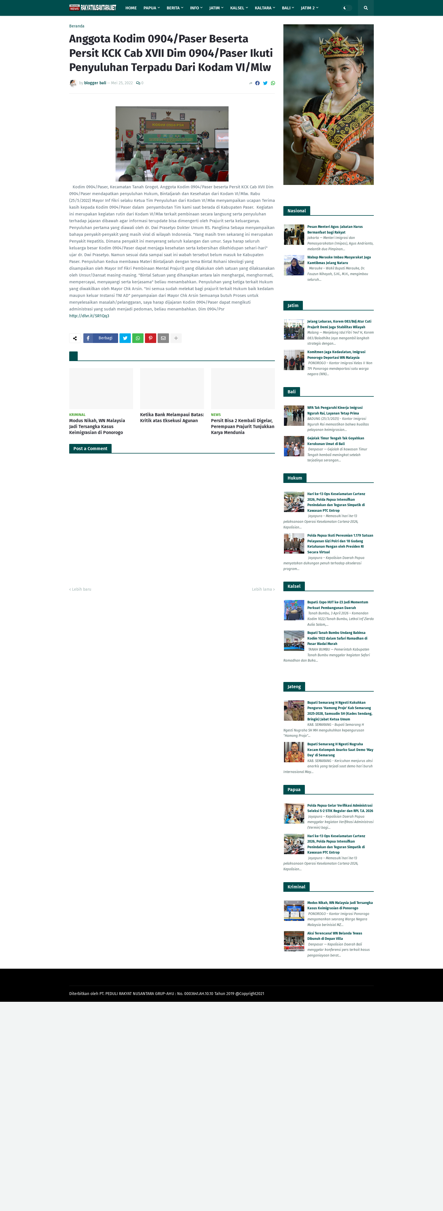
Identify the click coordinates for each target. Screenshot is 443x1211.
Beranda (76, 26)
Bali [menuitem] (286, 7)
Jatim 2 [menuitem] (308, 7)
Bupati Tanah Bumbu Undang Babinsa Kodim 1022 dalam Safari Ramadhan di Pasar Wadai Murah (337, 638)
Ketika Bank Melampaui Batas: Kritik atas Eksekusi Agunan (172, 417)
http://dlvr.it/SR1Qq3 (89, 315)
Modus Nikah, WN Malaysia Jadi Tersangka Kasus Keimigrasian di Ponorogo (97, 426)
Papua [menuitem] (150, 7)
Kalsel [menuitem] (237, 7)
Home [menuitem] (131, 7)
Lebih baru (81, 589)
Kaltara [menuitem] (263, 7)
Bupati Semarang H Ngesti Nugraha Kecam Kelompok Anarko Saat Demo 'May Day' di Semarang (340, 749)
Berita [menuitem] (173, 7)
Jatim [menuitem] (214, 7)
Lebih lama (262, 589)
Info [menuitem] (194, 7)
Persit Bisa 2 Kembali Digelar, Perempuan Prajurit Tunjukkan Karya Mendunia (242, 426)
